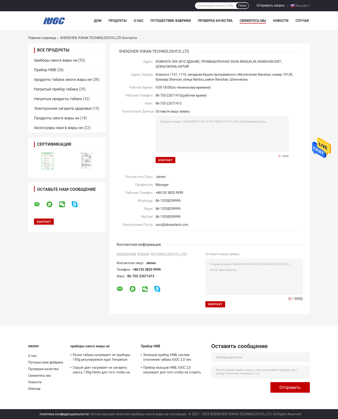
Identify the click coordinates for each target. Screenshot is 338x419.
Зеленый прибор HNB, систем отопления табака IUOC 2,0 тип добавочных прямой (167, 358)
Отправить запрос (271, 5)
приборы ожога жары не (55, 60)
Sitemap (34, 389)
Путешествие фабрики (170, 21)
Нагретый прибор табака (56, 89)
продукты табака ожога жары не (63, 79)
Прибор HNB (45, 70)
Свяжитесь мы (253, 21)
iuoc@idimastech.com (172, 225)
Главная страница (42, 38)
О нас (139, 21)
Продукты (117, 21)
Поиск (242, 5)
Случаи (302, 21)
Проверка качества (215, 21)
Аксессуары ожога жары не (58, 127)
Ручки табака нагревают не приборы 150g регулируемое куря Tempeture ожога (101, 358)
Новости (280, 21)
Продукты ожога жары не (56, 118)
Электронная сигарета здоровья (63, 108)
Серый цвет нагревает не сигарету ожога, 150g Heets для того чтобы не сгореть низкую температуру (101, 371)
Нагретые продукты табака (58, 99)
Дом (97, 21)
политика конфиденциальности (64, 414)
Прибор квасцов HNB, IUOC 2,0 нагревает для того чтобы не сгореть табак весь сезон (172, 371)
